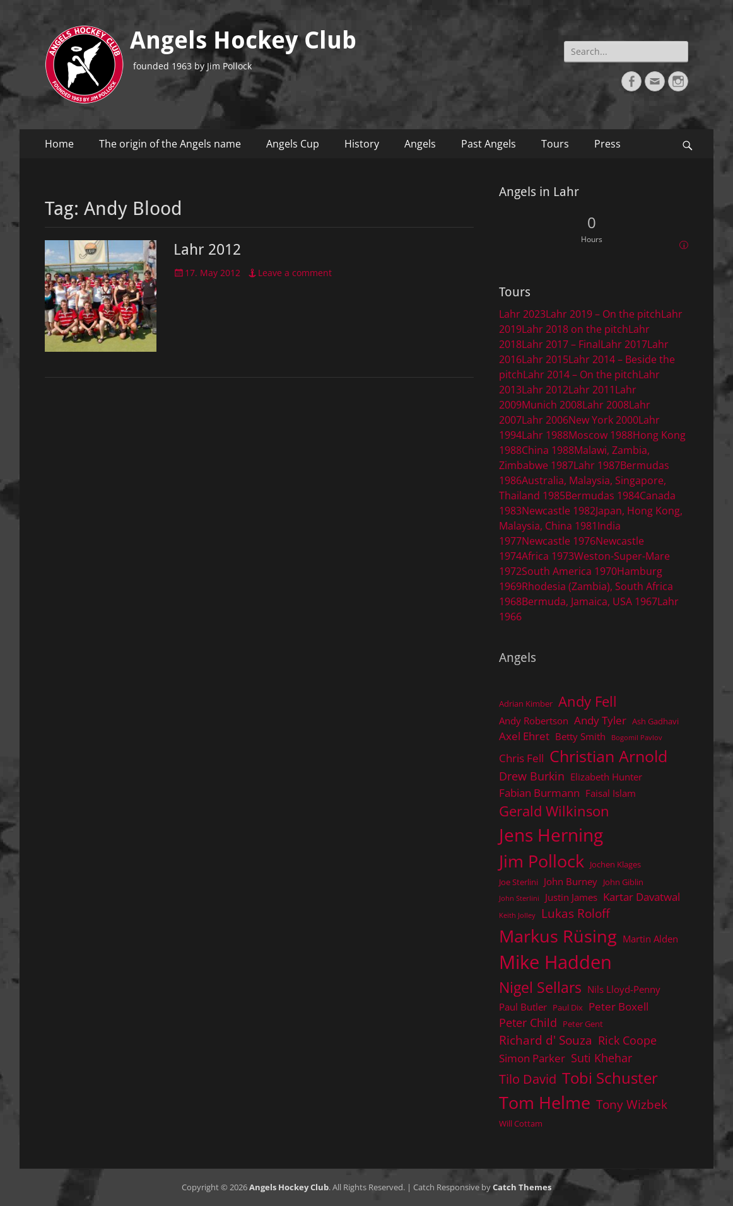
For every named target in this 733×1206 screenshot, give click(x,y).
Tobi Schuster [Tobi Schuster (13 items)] (610, 1077)
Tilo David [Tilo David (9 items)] (527, 1078)
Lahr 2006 (545, 420)
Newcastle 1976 (558, 541)
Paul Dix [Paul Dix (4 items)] (568, 1007)
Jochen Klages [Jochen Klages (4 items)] (615, 864)
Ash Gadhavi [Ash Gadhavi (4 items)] (655, 721)
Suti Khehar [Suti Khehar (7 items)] (601, 1057)
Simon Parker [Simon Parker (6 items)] (532, 1058)
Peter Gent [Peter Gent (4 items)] (583, 1023)
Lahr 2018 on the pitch (575, 329)
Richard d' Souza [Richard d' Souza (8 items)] (545, 1039)
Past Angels (488, 144)
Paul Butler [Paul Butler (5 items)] (523, 1006)
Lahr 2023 (522, 314)
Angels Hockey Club (243, 40)
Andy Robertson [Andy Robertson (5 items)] (533, 720)
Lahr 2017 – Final (561, 344)
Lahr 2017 (624, 344)
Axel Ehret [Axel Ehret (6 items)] (524, 736)
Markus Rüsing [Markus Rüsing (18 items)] (558, 936)
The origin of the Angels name (170, 144)
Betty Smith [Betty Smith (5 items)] (580, 736)
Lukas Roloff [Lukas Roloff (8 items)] (575, 913)
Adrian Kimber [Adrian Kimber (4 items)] (526, 703)
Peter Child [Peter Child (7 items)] (528, 1022)
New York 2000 (603, 420)
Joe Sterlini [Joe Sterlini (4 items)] (518, 882)
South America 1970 (569, 571)
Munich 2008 (552, 405)
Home (59, 144)
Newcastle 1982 (558, 511)
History (361, 144)
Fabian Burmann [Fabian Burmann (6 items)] (539, 793)
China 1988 (548, 450)
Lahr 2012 (207, 249)
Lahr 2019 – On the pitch (603, 314)
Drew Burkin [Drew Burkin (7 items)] (532, 776)
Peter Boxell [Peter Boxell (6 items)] (618, 1006)
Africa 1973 (548, 556)
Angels (420, 144)
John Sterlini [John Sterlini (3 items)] (519, 898)
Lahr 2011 (591, 390)
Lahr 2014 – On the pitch (580, 374)
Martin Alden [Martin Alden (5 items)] (650, 938)
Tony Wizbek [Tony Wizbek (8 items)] (631, 1104)
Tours (555, 144)
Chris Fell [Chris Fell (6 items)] (521, 758)
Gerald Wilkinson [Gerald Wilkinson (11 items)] (554, 811)
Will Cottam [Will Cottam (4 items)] (520, 1123)
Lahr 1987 (596, 465)
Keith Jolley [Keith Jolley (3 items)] (517, 915)
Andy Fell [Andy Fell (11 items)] (587, 701)
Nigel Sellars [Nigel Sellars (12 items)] (540, 987)
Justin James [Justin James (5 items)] (571, 897)
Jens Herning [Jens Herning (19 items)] (551, 835)
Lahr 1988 (545, 435)
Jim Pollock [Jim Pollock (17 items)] (541, 861)
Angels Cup (292, 144)
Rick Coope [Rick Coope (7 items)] (627, 1040)
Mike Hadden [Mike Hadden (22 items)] (555, 962)
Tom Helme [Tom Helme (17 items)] (544, 1102)
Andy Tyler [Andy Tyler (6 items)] (600, 720)
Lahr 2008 (605, 405)
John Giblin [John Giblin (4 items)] (623, 882)
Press (607, 144)
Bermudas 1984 (602, 495)
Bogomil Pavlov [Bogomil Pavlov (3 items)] (636, 737)
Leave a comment (295, 273)
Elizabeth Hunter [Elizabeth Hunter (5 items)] (606, 776)
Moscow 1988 (600, 435)
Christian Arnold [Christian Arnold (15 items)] (608, 756)
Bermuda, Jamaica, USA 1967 (589, 601)
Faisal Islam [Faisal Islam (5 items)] (610, 793)
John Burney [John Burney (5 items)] (570, 881)
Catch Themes (522, 1187)
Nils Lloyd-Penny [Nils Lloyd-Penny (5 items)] (623, 989)
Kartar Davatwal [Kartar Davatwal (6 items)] (641, 897)
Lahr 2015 (545, 359)
